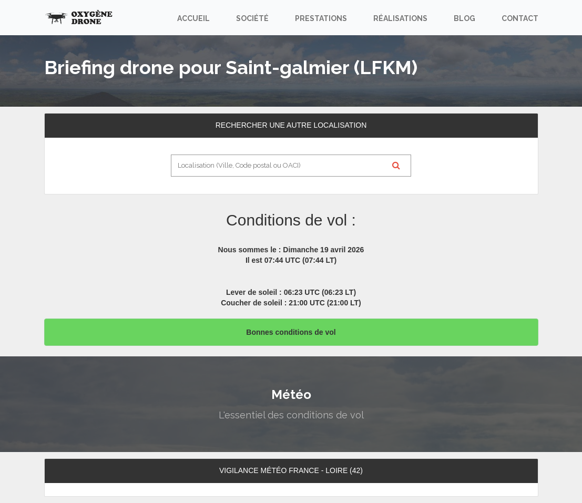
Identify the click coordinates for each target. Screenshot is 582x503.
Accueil (193, 18)
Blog (464, 18)
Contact (520, 18)
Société (252, 18)
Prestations (321, 18)
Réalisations (400, 18)
